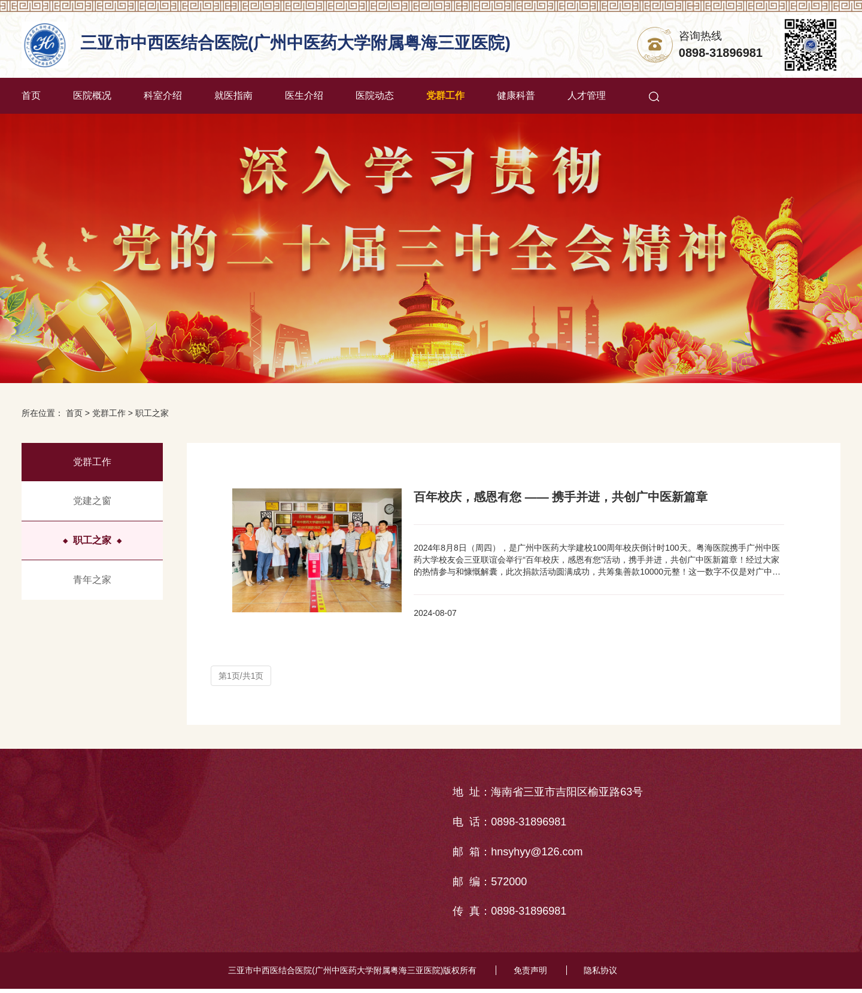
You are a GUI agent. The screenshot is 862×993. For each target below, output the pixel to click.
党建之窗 (92, 501)
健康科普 (516, 95)
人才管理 (586, 95)
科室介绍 (163, 95)
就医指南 (233, 95)
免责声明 (530, 975)
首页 (31, 95)
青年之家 (92, 580)
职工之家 (152, 413)
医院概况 (92, 95)
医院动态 (375, 95)
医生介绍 (304, 95)
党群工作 (445, 95)
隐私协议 (602, 975)
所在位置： (42, 413)
